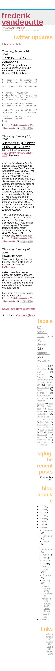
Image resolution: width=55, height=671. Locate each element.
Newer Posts (8, 317)
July (45, 566)
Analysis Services (41, 384)
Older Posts (29, 317)
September (46, 558)
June (45, 569)
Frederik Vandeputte (22, 18)
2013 (42, 515)
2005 (42, 628)
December (48, 539)
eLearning (40, 454)
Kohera (49, 643)
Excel (39, 399)
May (45, 572)
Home (19, 317)
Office (50, 438)
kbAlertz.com (12, 265)
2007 (42, 533)
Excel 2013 (42, 433)
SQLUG (41, 377)
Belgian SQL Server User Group (49, 650)
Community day (45, 388)
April (45, 575)
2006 (42, 536)
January (46, 589)
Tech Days (42, 451)
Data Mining (45, 431)
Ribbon (39, 446)
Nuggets (43, 361)
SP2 (51, 412)
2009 (42, 527)
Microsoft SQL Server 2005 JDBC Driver (18, 154)
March (46, 578)
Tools (42, 428)
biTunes (40, 401)
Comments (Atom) (25, 324)
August (46, 563)
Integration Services (45, 436)
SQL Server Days (49, 660)
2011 (42, 521)
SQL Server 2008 (42, 340)
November (48, 544)
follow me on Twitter (12, 44)
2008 (42, 530)
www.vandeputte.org (14, 28)
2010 (42, 524)
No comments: (9, 137)
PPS (41, 441)
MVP (42, 438)
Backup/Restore (43, 404)
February (47, 584)
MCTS (50, 425)
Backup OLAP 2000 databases (17, 60)
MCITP (40, 425)
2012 (42, 518)
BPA (51, 428)
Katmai (45, 407)
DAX (39, 380)
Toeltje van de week (45, 394)
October (46, 550)
